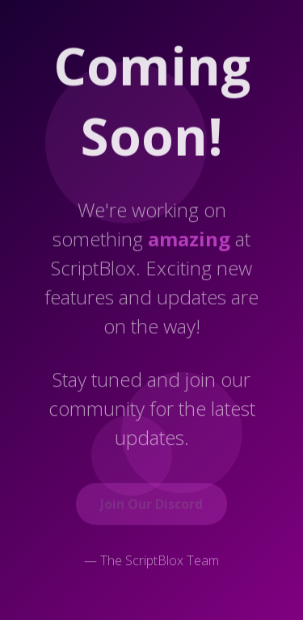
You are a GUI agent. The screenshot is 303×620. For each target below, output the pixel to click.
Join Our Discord (151, 505)
